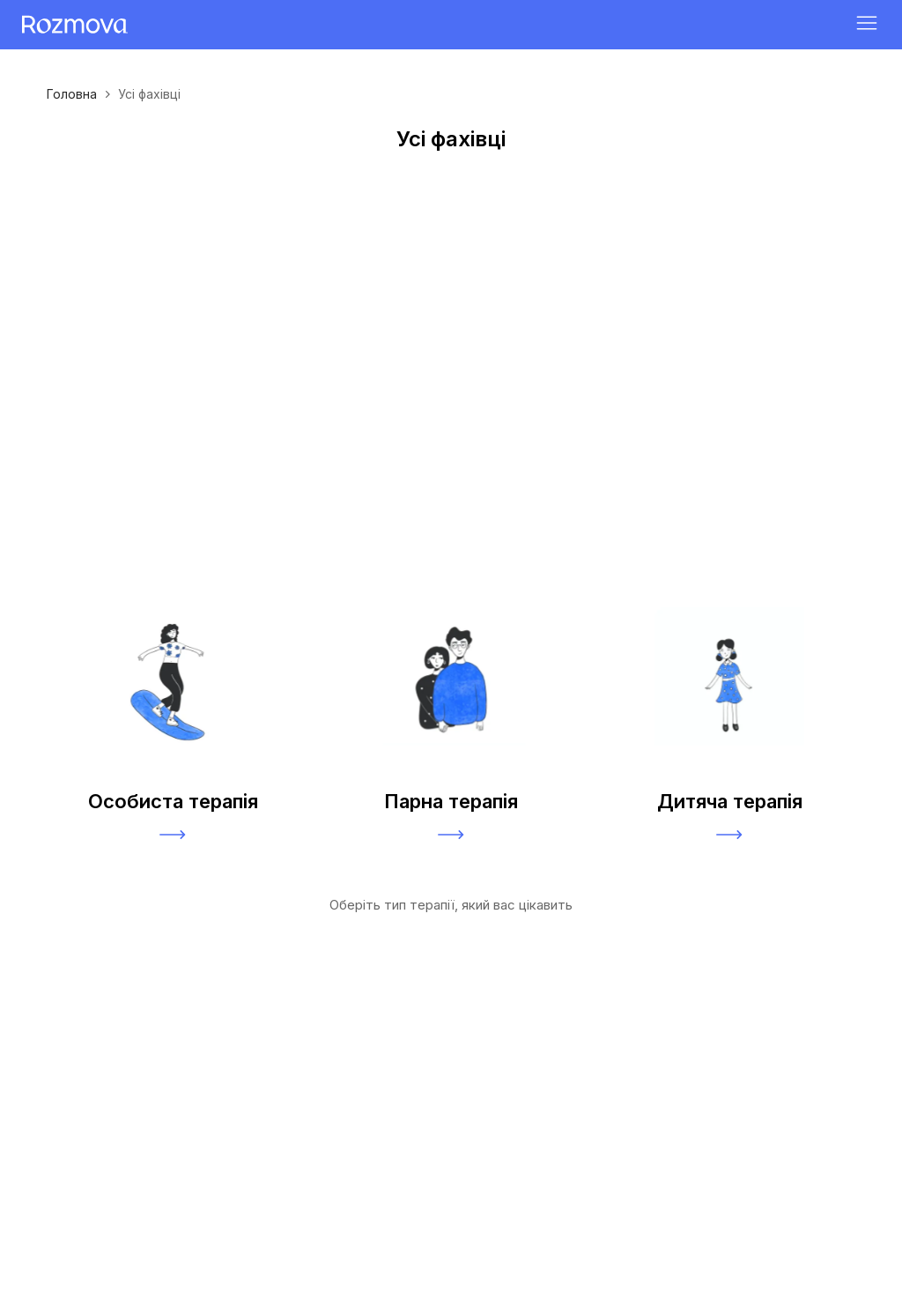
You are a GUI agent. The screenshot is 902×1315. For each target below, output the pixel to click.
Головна (72, 93)
